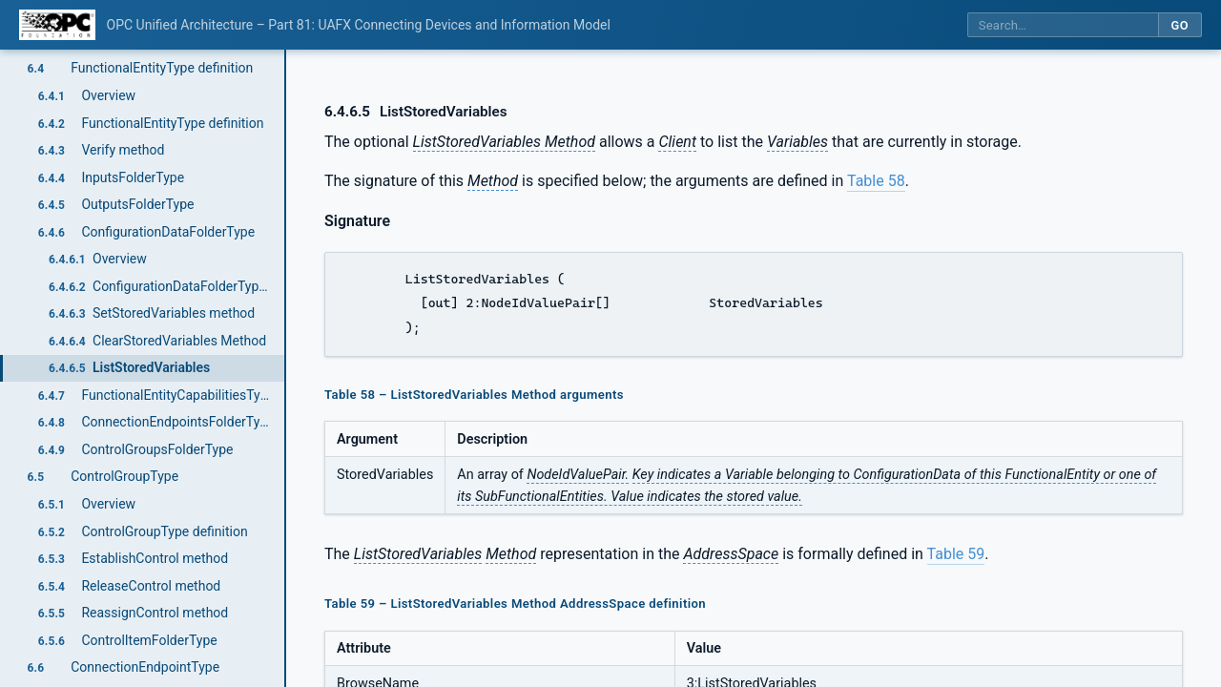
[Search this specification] (1062, 25)
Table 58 (876, 181)
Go (1179, 25)
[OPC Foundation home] (57, 25)
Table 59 (956, 554)
